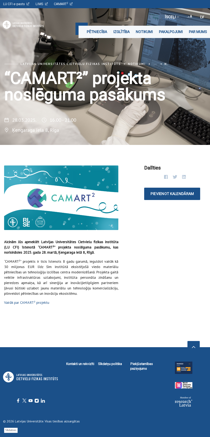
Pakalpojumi (171, 32)
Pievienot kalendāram (172, 194)
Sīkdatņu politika (110, 364)
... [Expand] (155, 64)
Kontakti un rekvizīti (80, 364)
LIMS (41, 4)
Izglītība (121, 32)
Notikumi (144, 32)
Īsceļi (172, 17)
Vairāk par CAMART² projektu (26, 302)
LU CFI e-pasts (16, 4)
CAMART (63, 4)
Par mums (198, 32)
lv (202, 17)
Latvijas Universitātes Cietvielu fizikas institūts (71, 64)
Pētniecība (97, 32)
